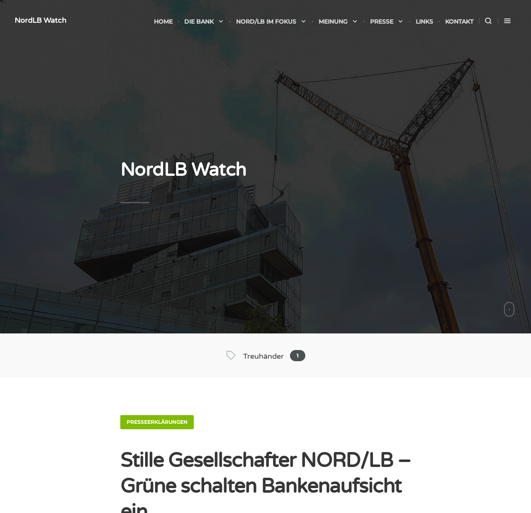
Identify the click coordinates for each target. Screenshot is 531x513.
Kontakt (459, 21)
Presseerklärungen (157, 422)
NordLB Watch (40, 20)
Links (424, 21)
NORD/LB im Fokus (271, 21)
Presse (387, 21)
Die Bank (204, 21)
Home (163, 21)
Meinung (338, 21)
